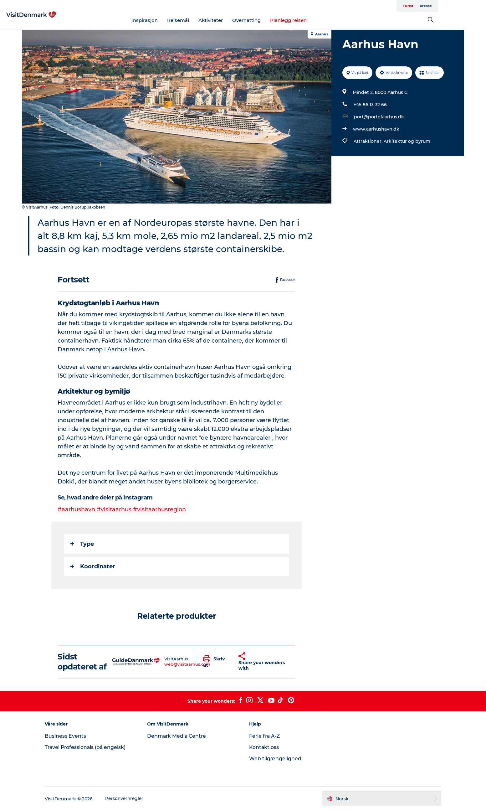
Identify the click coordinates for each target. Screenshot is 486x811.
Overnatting (270, 20)
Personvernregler (130, 799)
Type (82, 543)
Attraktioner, (369, 141)
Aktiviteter (235, 20)
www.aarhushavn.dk (376, 129)
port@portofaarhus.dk (379, 117)
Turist (440, 6)
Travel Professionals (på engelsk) (90, 747)
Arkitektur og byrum (407, 141)
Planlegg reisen (312, 20)
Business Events (69, 736)
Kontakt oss (264, 747)
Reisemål (202, 20)
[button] (216, 661)
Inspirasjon (169, 20)
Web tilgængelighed (275, 759)
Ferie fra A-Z (265, 736)
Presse (458, 6)
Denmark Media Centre (179, 736)
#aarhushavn (76, 509)
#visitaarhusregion (159, 509)
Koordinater (93, 566)
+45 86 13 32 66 (370, 104)
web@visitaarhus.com (187, 664)
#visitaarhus (114, 509)
